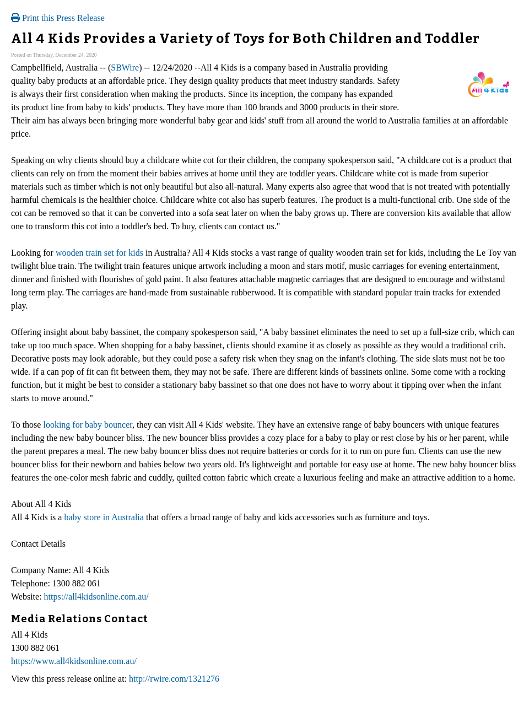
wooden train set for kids (99, 252)
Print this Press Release (58, 18)
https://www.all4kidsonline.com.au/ (74, 661)
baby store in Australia (103, 517)
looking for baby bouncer (87, 424)
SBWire (125, 67)
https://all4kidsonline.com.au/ (96, 596)
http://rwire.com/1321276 (174, 678)
